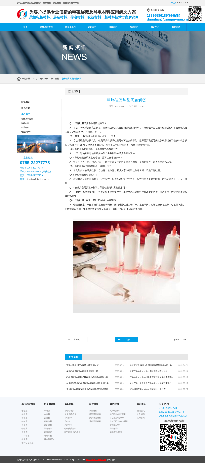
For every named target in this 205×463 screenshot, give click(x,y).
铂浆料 (47, 418)
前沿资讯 (25, 102)
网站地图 (111, 459)
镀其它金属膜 (27, 443)
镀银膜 (24, 414)
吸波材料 (113, 27)
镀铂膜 (24, 421)
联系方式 (176, 27)
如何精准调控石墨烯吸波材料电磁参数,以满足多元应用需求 (92, 383)
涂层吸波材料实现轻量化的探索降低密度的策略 (87, 389)
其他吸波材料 (95, 421)
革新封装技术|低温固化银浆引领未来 (82, 365)
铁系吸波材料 (95, 418)
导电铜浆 (48, 428)
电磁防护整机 (70, 428)
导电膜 (24, 439)
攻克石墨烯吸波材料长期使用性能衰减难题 (149, 371)
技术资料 (55, 78)
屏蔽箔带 (68, 425)
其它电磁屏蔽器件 (72, 432)
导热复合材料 (116, 432)
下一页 (177, 339)
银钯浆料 (48, 425)
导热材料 (134, 27)
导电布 (67, 421)
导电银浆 (48, 432)
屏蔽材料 (92, 27)
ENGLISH (183, 2)
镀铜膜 (24, 418)
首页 (25, 27)
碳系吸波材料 (95, 414)
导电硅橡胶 (69, 411)
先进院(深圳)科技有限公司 (28, 459)
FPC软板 (25, 435)
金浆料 (47, 414)
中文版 (173, 2)
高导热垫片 (115, 411)
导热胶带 (114, 428)
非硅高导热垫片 (117, 418)
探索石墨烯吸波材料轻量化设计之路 (82, 371)
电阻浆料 (48, 435)
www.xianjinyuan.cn (59, 459)
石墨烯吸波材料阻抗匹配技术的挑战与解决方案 (87, 377)
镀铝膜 (24, 432)
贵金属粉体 (49, 439)
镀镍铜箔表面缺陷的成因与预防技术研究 (148, 389)
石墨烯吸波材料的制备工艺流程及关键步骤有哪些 (152, 377)
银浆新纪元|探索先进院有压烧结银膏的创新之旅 (151, 365)
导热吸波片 (115, 425)
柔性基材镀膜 (46, 27)
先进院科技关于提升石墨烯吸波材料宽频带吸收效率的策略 (156, 383)
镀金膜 (24, 411)
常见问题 (25, 108)
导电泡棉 (68, 418)
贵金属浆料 (70, 27)
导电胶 (47, 411)
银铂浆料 (48, 421)
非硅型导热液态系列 (119, 421)
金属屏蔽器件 (70, 414)
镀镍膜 (24, 425)
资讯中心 (155, 27)
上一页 (77, 339)
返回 (128, 339)
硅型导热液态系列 (118, 414)
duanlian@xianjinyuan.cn (38, 179)
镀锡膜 (24, 428)
